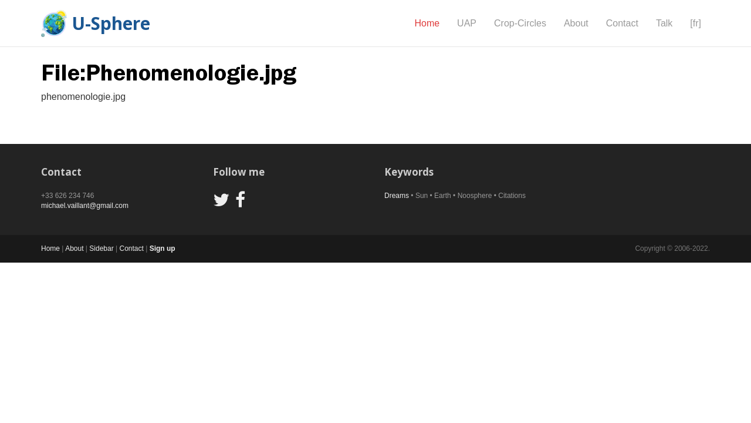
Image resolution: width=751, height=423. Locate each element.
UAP (466, 23)
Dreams (396, 196)
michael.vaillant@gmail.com (84, 206)
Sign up (162, 248)
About (576, 23)
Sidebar (101, 248)
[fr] (695, 23)
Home (426, 23)
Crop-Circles (520, 23)
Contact (622, 23)
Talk (664, 23)
